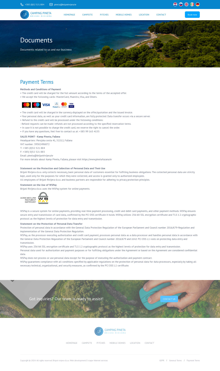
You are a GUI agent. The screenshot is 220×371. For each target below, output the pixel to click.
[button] (161, 15)
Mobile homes (124, 14)
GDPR (161, 360)
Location (144, 14)
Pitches (104, 14)
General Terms (175, 360)
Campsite (87, 14)
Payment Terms (193, 360)
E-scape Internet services (97, 360)
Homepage (69, 14)
